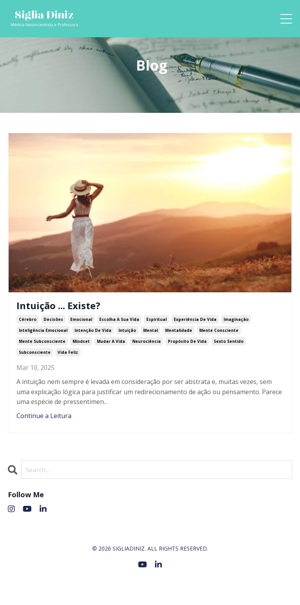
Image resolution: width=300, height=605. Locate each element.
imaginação (236, 319)
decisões (53, 319)
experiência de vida (195, 319)
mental (150, 330)
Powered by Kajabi (150, 584)
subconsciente (35, 352)
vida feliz (68, 352)
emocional (81, 319)
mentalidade (178, 330)
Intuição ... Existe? (58, 306)
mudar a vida (111, 341)
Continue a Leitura (43, 415)
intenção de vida (93, 330)
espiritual (156, 319)
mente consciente (218, 330)
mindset (81, 341)
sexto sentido (229, 341)
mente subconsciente (42, 341)
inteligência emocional (43, 330)
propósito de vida (187, 341)
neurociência (146, 341)
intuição (127, 330)
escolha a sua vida (119, 319)
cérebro (27, 319)
